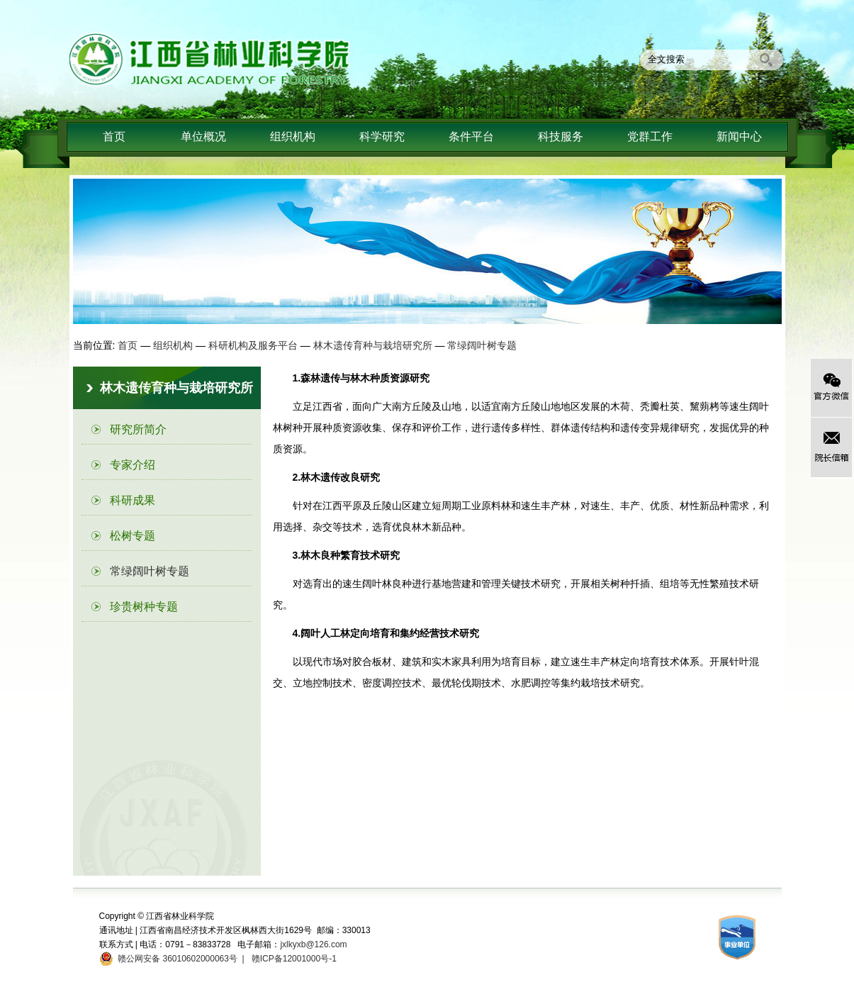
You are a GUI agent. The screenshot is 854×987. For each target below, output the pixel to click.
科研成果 (132, 500)
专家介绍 (132, 465)
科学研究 (382, 136)
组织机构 (292, 136)
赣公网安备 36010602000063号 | (179, 959)
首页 (114, 136)
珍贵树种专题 (144, 607)
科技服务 (560, 136)
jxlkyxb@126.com (313, 944)
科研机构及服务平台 (253, 345)
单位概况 (203, 136)
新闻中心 (739, 136)
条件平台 (471, 136)
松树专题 (132, 536)
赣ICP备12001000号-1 (293, 959)
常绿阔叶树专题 (482, 345)
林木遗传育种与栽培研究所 (372, 345)
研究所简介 (138, 429)
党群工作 (650, 136)
